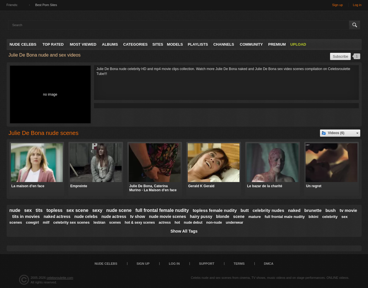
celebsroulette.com (60, 277)
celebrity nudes (268, 210)
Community (251, 44)
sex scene (77, 210)
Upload (298, 44)
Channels (223, 44)
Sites (157, 44)
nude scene (119, 210)
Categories (135, 44)
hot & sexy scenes (140, 223)
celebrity (330, 216)
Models (175, 44)
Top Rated (53, 44)
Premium (277, 44)
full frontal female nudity (162, 210)
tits (39, 210)
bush (330, 210)
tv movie (348, 210)
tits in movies (26, 216)
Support (206, 263)
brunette (313, 210)
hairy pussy (201, 216)
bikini (313, 216)
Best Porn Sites (46, 5)
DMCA (268, 263)
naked (294, 210)
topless (54, 210)
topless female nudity (215, 210)
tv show (137, 216)
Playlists (198, 44)
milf (46, 222)
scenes (115, 223)
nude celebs (85, 216)
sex (28, 210)
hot (177, 223)
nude (14, 210)
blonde (222, 216)
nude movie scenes (167, 216)
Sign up (337, 5)
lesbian (99, 223)
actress (165, 223)
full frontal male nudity (285, 216)
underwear (234, 223)
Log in (357, 5)
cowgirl (32, 222)
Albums (110, 44)
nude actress (113, 216)
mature (254, 216)
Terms (239, 263)
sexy (97, 210)
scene (239, 216)
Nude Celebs (22, 44)
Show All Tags (184, 231)
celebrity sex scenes (71, 222)
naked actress (57, 216)
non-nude (214, 223)
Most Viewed (83, 44)
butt (245, 210)
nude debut (193, 223)
